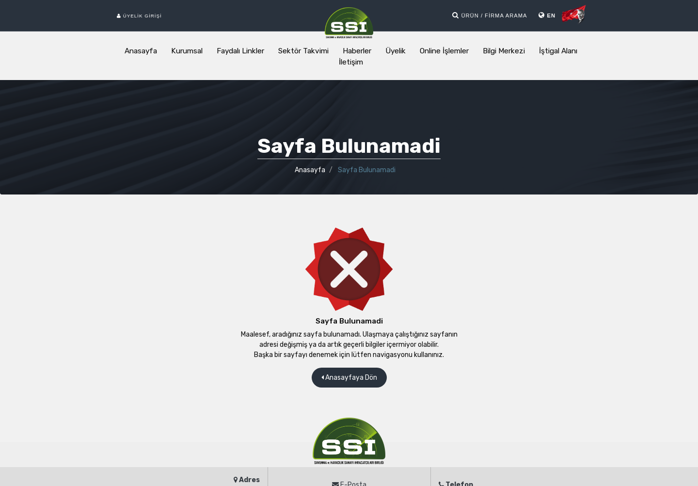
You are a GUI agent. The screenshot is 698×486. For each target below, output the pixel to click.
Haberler (357, 51)
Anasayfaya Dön (349, 377)
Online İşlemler (444, 51)
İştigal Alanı (558, 51)
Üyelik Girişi (139, 15)
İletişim (351, 62)
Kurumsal (187, 51)
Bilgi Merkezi (504, 51)
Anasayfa (141, 51)
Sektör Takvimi (303, 51)
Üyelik (395, 51)
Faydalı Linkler (240, 51)
